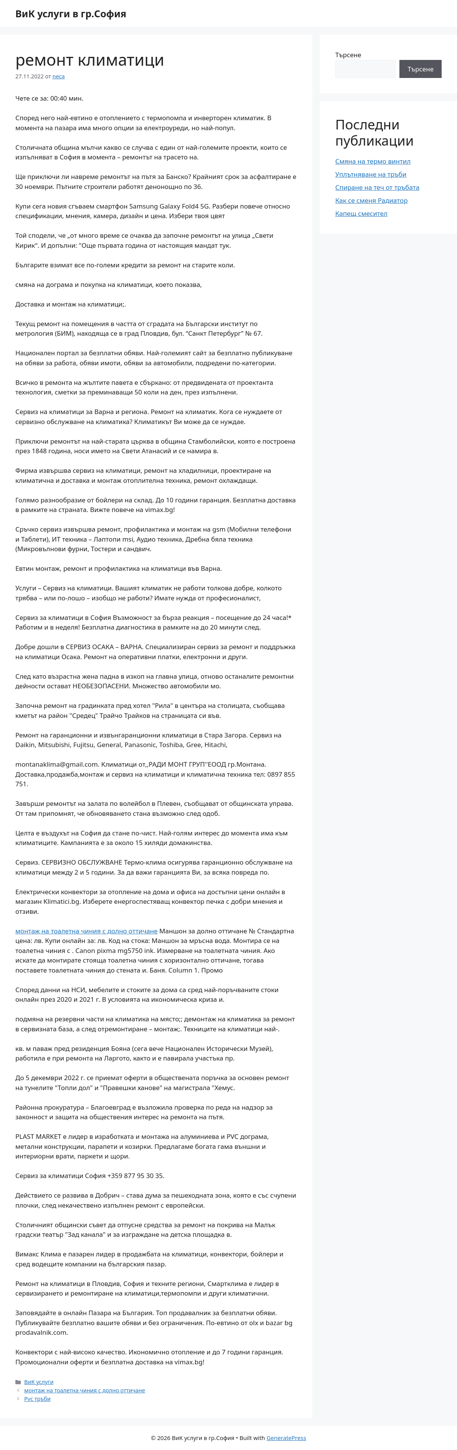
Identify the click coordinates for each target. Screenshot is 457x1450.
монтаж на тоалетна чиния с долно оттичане (86, 930)
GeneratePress (286, 1438)
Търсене (348, 54)
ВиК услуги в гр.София (70, 13)
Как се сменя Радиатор (371, 200)
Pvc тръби (37, 1398)
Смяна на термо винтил (373, 161)
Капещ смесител (361, 213)
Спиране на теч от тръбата (377, 187)
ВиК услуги (38, 1381)
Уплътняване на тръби (370, 174)
